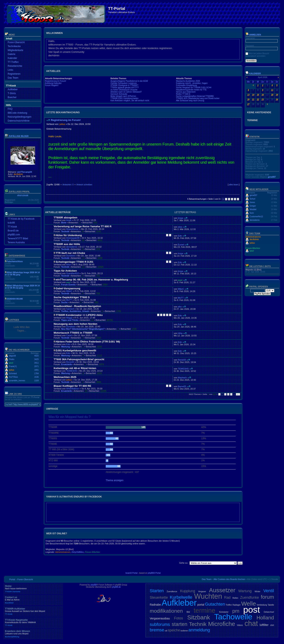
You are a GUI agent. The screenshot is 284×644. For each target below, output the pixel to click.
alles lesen (233, 185)
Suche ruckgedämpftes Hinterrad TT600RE (195, 96)
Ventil (268, 590)
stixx (180, 227)
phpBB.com (14, 234)
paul (11, 363)
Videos (240, 625)
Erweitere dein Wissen (33, 634)
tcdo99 (11, 222)
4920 (36, 356)
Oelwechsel (269, 612)
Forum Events (68, 284)
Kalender (12, 58)
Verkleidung (262, 605)
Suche (64, 302)
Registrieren (14, 73)
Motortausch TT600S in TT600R (73, 332)
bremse (157, 629)
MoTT (69, 300)
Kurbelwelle (181, 597)
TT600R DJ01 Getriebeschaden (124, 98)
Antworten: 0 (68, 185)
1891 (36, 370)
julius (11, 370)
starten (179, 624)
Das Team (13, 77)
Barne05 (182, 386)
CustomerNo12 (256, 216)
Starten (157, 590)
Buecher (12, 97)
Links (10, 70)
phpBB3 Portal (154, 573)
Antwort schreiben (84, 185)
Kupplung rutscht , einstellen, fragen (192, 83)
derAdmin (18, 174)
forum (267, 597)
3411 (36, 363)
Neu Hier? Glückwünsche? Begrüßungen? (83, 329)
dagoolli (12, 356)
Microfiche (221, 624)
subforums (160, 624)
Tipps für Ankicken (65, 270)
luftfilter (264, 624)
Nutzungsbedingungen (19, 116)
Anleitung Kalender (53, 83)
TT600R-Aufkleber (33, 611)
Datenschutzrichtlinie (19, 120)
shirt (272, 625)
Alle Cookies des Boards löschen (229, 579)
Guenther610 (72, 273)
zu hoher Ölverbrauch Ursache (123, 90)
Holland (265, 618)
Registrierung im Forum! (55, 81)
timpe (69, 220)
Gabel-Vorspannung (68, 288)
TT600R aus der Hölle (67, 244)
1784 (36, 373)
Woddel (253, 209)
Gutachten (215, 604)
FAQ (10, 109)
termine (204, 610)
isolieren (184, 631)
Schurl (252, 199)
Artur (68, 264)
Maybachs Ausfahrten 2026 (188, 81)
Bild (188, 612)
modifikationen (166, 611)
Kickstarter (223, 612)
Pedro (11, 359)
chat (251, 623)
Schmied (13, 373)
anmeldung (199, 629)
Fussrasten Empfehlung (186, 85)
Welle (248, 603)
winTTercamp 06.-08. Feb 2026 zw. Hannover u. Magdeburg (92, 279)
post (251, 610)
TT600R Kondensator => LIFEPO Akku (79, 315)
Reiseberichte (15, 66)
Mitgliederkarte (15, 50)
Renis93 (70, 362)
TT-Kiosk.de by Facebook (21, 218)
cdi (166, 631)
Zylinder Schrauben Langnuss (123, 83)
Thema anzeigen (114, 480)
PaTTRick (13, 377)
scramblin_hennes (17, 381)
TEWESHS (71, 371)
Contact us (33, 600)
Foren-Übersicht (16, 42)
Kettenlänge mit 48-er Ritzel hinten (75, 368)
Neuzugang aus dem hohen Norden (75, 323)
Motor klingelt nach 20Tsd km (123, 96)
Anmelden (253, 34)
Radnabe (155, 604)
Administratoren (62, 552)
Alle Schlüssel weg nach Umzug (190, 100)
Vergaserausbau (160, 618)
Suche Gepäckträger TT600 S (72, 297)
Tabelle (271, 605)
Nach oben (238, 188)
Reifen (235, 598)
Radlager (237, 605)
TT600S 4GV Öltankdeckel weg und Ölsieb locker (198, 98)
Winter (257, 591)
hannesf (70, 309)
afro (180, 306)
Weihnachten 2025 (65, 377)
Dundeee (70, 255)
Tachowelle (233, 616)
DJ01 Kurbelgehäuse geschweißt (76, 350)
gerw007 (272, 177)
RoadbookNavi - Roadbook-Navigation (77, 306)
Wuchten (208, 596)
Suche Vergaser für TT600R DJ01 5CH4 (193, 87)
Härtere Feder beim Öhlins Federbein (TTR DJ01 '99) (88, 341)
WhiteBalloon (72, 388)
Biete (63, 222)
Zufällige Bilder (19, 136)
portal (200, 604)
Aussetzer (222, 590)
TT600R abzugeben (65, 217)
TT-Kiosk (12, 226)
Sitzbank (198, 617)
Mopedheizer (72, 229)
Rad (227, 597)
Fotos (178, 618)
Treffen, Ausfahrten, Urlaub (75, 311)
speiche (174, 630)
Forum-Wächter (92, 552)
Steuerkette (159, 597)
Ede (180, 236)
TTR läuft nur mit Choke (70, 252)
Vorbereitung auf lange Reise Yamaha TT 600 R (82, 226)
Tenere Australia (16, 242)
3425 (36, 359)
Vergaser (202, 591)
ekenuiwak (22, 195)
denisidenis (71, 247)
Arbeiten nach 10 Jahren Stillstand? (126, 92)
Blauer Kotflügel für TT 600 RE (72, 385)
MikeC (69, 291)
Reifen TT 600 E (183, 94)
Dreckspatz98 (72, 238)
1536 (36, 377)
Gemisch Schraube (118, 94)
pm (235, 611)
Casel (69, 335)
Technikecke (14, 46)
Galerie (11, 54)
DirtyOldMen (78, 552)
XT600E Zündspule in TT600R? (124, 85)
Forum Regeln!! (52, 85)
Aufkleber (13, 89)
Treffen (229, 605)
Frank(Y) (13, 366)
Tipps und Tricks (69, 320)
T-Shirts (12, 93)
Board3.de (13, 230)
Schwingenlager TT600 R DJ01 (74, 261)
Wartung (65, 346)
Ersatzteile (66, 364)
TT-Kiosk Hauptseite (33, 622)
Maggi (69, 317)
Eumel (181, 244)
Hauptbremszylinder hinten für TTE (191, 90)
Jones (252, 202)
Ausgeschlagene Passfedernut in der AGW (129, 81)
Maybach (182, 377)
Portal (12, 579)
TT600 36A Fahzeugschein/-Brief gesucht (79, 359)
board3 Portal (131, 573)
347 (237, 394)
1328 (36, 381)
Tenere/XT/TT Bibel (18, 238)
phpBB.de (116, 587)
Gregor (253, 206)
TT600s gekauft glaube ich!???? (124, 87)
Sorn (252, 213)
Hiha (180, 333)
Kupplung (187, 591)
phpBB (93, 585)
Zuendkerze (172, 591)
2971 (36, 366)
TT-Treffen (13, 62)
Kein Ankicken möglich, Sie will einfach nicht (129, 100)
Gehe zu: (183, 563)
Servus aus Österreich (186, 92)
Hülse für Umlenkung (69, 235)
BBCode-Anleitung (17, 112)
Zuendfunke (249, 597)
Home (33, 589)
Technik (65, 231)
